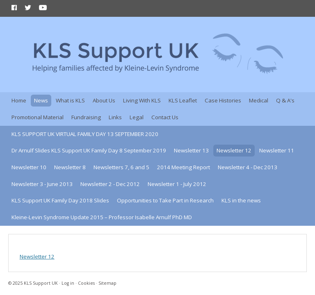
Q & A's (285, 100)
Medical (258, 100)
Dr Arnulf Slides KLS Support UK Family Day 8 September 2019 (88, 150)
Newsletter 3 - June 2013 (42, 184)
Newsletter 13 (191, 150)
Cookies (86, 283)
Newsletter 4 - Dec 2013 (247, 167)
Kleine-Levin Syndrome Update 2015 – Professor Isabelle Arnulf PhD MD (101, 217)
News (41, 100)
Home (18, 100)
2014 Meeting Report (183, 167)
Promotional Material (37, 117)
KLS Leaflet (183, 100)
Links (115, 117)
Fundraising (86, 117)
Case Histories (223, 100)
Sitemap (107, 283)
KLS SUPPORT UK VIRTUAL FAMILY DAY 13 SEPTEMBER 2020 (84, 134)
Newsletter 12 (234, 150)
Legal (137, 117)
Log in (68, 283)
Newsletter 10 (28, 167)
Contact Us (164, 117)
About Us (104, 100)
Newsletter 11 (276, 150)
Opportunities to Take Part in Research (165, 200)
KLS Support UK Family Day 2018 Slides (60, 200)
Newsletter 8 (70, 167)
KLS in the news (241, 200)
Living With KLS (142, 100)
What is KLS (70, 100)
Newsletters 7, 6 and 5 (121, 167)
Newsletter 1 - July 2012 (177, 184)
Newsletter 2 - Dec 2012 (110, 184)
